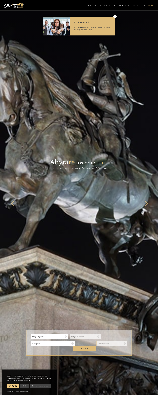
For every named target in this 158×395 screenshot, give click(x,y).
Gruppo (135, 6)
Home (88, 6)
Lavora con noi (81, 22)
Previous (12, 203)
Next (146, 203)
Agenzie (96, 6)
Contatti (151, 6)
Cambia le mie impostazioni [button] (40, 386)
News (142, 6)
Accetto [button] (13, 386)
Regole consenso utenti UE (23, 391)
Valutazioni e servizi (120, 6)
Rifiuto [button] (24, 386)
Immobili (105, 6)
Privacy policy (10, 391)
